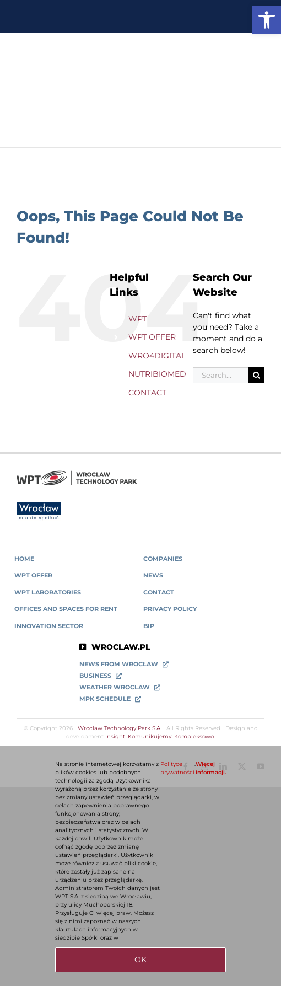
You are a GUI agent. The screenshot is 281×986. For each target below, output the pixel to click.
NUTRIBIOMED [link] (157, 374)
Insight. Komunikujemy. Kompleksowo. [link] (160, 736)
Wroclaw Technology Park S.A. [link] (119, 728)
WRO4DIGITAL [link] (157, 356)
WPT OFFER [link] (152, 337)
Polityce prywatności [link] (177, 768)
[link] (266, 20)
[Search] (256, 375)
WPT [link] (137, 319)
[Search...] (220, 375)
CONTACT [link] (147, 393)
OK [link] (140, 959)
